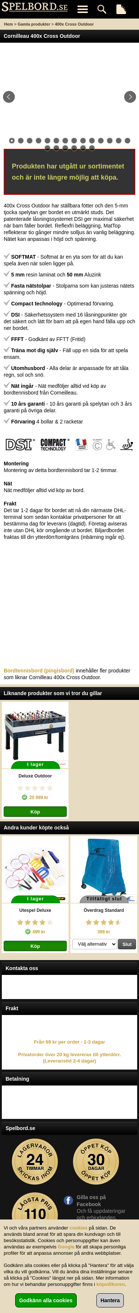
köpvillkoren (110, 1284)
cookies (78, 1228)
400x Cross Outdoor (74, 24)
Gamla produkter (33, 24)
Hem (8, 24)
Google (66, 1247)
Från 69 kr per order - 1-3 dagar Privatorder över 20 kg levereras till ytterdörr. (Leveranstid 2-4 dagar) (69, 1051)
